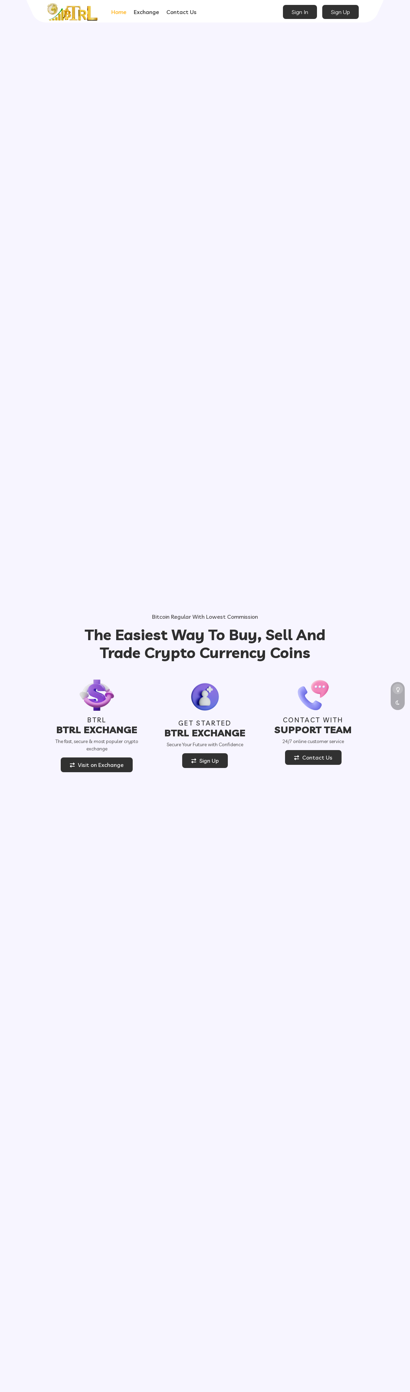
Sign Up (340, 11)
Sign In (300, 11)
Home (118, 11)
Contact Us (181, 11)
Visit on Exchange (97, 764)
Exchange (146, 11)
